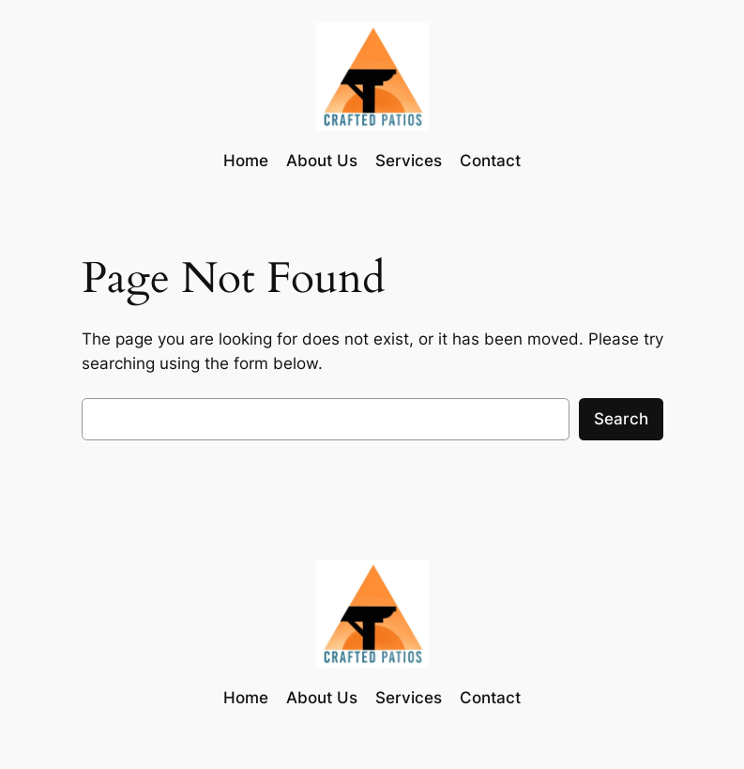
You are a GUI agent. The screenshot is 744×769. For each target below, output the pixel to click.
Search (621, 418)
